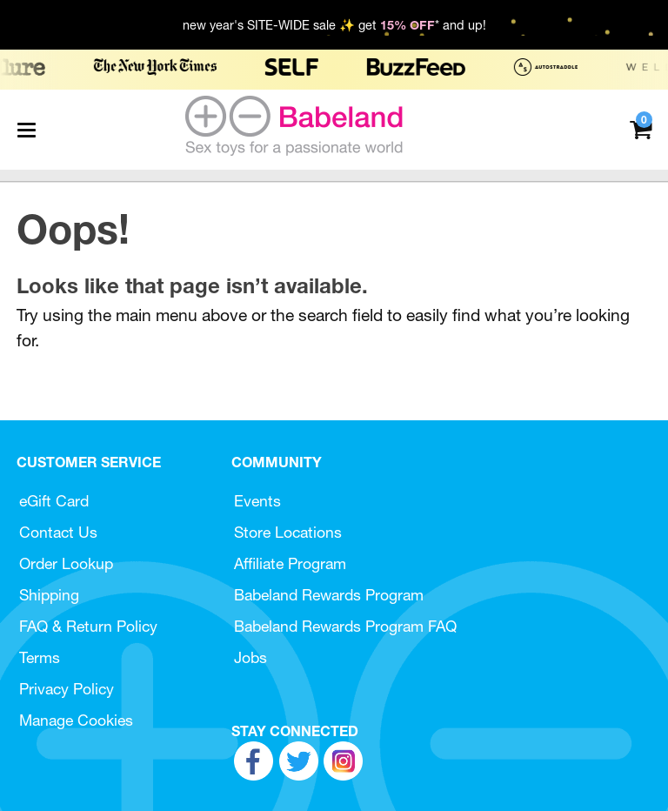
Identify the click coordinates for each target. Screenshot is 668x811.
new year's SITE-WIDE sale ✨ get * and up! (334, 25)
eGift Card (54, 501)
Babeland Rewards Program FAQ (345, 626)
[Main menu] (26, 129)
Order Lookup (66, 563)
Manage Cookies (76, 720)
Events (257, 501)
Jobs (250, 657)
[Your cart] (640, 128)
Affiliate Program (290, 563)
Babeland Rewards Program (329, 595)
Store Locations (288, 532)
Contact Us (58, 532)
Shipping (49, 595)
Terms (39, 657)
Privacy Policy (66, 689)
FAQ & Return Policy (88, 626)
